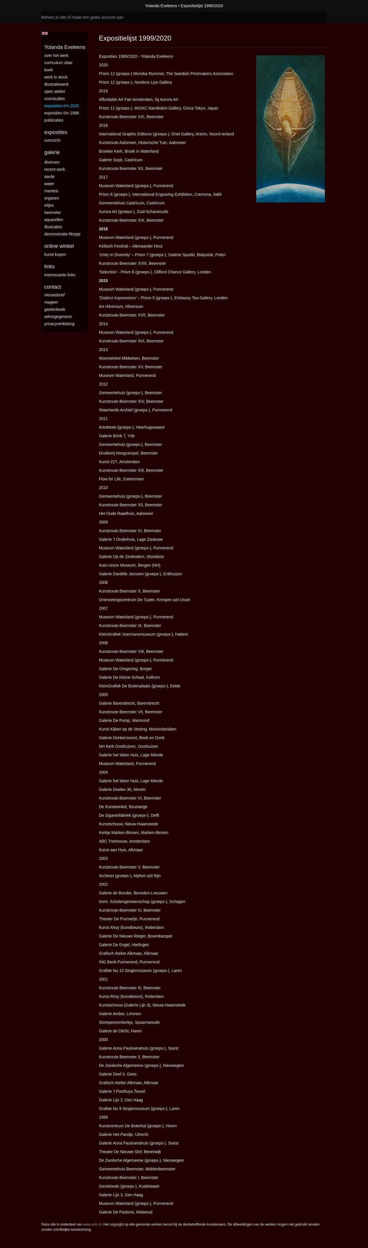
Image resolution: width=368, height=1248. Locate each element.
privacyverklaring (59, 323)
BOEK (48, 70)
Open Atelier (54, 91)
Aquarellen (53, 219)
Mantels (51, 191)
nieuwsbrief (54, 295)
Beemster (52, 212)
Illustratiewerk (56, 84)
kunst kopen (55, 254)
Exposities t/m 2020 (61, 105)
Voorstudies (54, 98)
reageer (51, 302)
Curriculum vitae (58, 62)
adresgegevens (58, 316)
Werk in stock (56, 77)
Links (49, 266)
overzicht (52, 140)
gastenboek (54, 309)
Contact (52, 287)
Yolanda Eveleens (161, 5)
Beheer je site (53, 17)
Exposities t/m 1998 (61, 113)
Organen (51, 198)
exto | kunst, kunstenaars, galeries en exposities (57, 5)
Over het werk (56, 55)
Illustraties (53, 227)
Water (49, 183)
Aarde (49, 176)
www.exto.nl (92, 1224)
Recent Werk (54, 169)
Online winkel (59, 246)
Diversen (52, 162)
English (44, 33)
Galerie (52, 152)
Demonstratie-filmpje (62, 234)
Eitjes (49, 205)
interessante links (59, 275)
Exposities (55, 132)
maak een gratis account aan (97, 17)
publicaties (53, 120)
